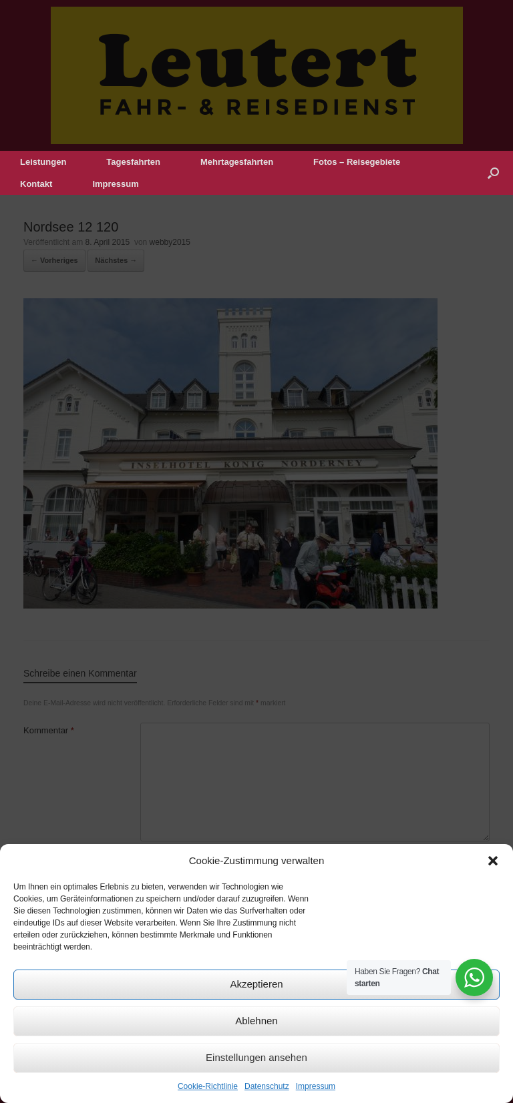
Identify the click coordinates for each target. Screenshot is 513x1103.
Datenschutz (266, 1086)
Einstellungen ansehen (256, 1057)
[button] (493, 860)
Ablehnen (256, 1020)
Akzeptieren (256, 984)
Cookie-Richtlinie (208, 1086)
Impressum (315, 1086)
